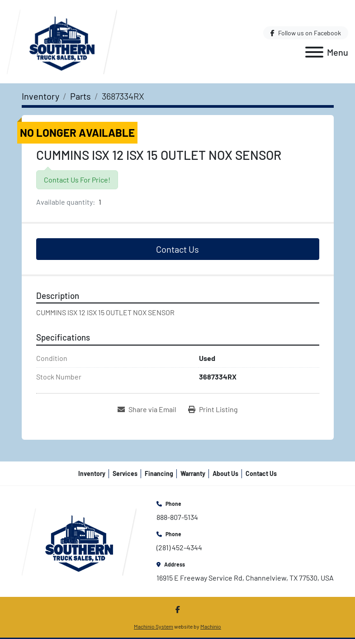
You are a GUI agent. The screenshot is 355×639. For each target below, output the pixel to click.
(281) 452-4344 (179, 547)
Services (125, 473)
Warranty (192, 473)
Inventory (91, 473)
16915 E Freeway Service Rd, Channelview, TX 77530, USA (245, 577)
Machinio (210, 626)
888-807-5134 (177, 517)
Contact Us (177, 249)
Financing (159, 473)
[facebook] (305, 32)
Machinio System (153, 626)
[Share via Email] (147, 409)
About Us (225, 473)
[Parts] (80, 96)
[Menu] (314, 52)
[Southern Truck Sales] (79, 540)
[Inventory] (40, 96)
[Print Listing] (213, 409)
